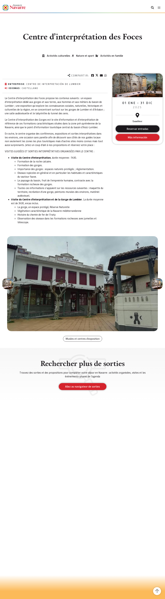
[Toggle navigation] (159, 7)
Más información (137, 137)
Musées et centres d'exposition (83, 338)
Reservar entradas (137, 128)
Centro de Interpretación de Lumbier (53, 83)
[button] (7, 283)
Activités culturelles (58, 55)
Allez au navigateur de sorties (82, 386)
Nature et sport (85, 55)
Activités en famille (111, 55)
